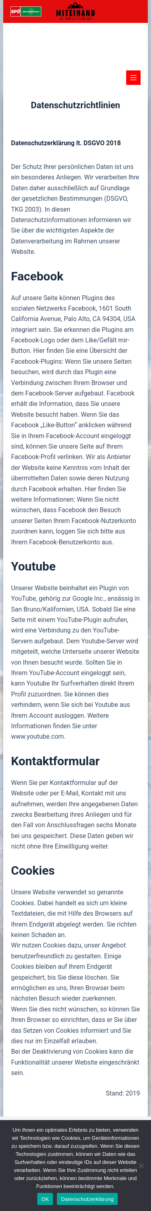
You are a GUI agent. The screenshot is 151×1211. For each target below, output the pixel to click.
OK (45, 1199)
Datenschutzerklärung (87, 1199)
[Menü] (133, 77)
